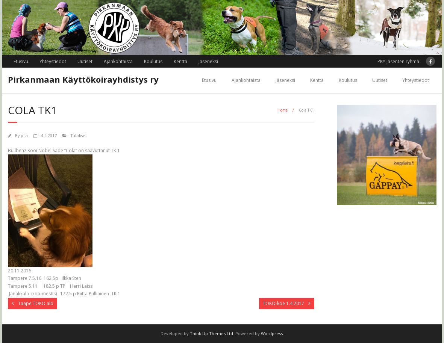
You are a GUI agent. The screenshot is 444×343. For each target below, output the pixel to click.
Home (282, 110)
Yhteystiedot (52, 61)
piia (24, 135)
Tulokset (79, 135)
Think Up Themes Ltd (211, 333)
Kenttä (180, 61)
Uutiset (84, 61)
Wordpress (272, 333)
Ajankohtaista (118, 61)
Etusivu (21, 61)
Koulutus (153, 61)
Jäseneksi (208, 61)
